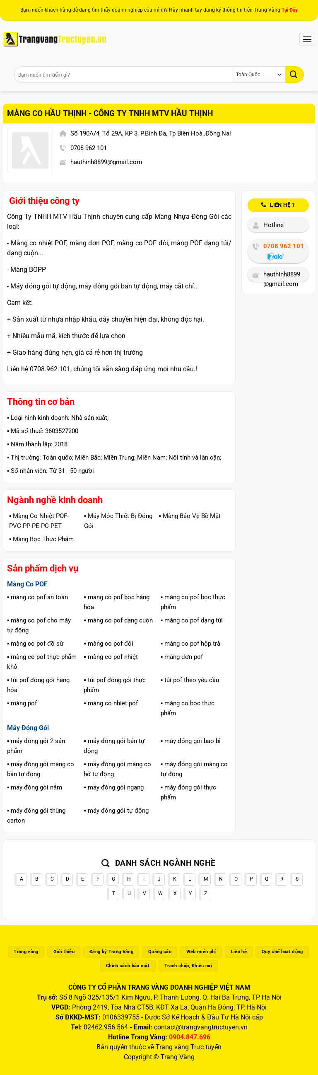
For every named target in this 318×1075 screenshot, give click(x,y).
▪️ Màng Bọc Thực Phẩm (41, 539)
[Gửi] (295, 74)
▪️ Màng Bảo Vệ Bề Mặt (189, 516)
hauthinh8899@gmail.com (106, 162)
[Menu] (307, 39)
